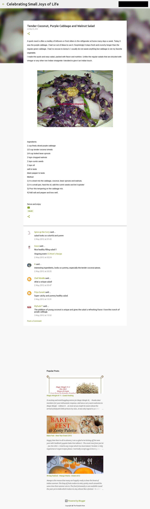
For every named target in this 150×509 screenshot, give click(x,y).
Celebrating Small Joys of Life (33, 4)
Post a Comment (34, 321)
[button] (28, 33)
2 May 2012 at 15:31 (43, 299)
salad (30, 211)
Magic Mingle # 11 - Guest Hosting (60, 395)
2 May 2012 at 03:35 (43, 271)
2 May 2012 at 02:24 (43, 257)
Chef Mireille (39, 278)
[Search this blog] (135, 4)
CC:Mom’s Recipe (54, 254)
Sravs (36, 246)
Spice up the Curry (42, 232)
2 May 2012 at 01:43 (43, 239)
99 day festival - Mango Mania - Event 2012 (63, 476)
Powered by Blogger (75, 501)
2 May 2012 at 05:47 (43, 285)
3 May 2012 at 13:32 (43, 315)
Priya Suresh (39, 292)
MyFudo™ (38, 306)
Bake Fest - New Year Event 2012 (59, 436)
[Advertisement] (75, 346)
